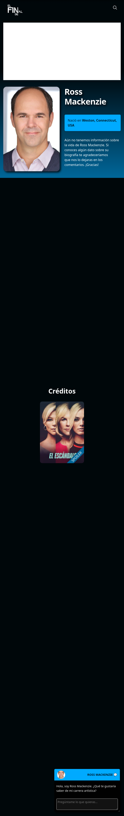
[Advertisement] (62, 51)
